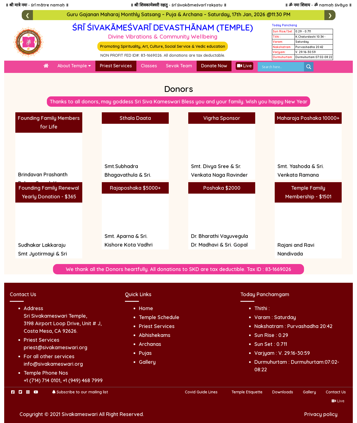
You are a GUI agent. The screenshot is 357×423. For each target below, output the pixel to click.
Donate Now (214, 65)
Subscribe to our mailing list (80, 392)
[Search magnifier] (308, 67)
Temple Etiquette (246, 392)
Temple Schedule (159, 317)
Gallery (147, 362)
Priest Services (116, 65)
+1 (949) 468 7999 (83, 380)
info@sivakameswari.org (53, 364)
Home (146, 308)
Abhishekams (154, 335)
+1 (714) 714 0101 (42, 380)
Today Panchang (284, 25)
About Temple (74, 65)
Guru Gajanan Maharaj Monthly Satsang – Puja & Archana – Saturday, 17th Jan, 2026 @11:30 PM (178, 14)
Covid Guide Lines (201, 392)
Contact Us (336, 392)
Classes (149, 65)
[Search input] (282, 67)
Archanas (150, 344)
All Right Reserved (121, 414)
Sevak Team (179, 65)
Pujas (145, 353)
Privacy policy (320, 414)
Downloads (282, 392)
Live (244, 65)
